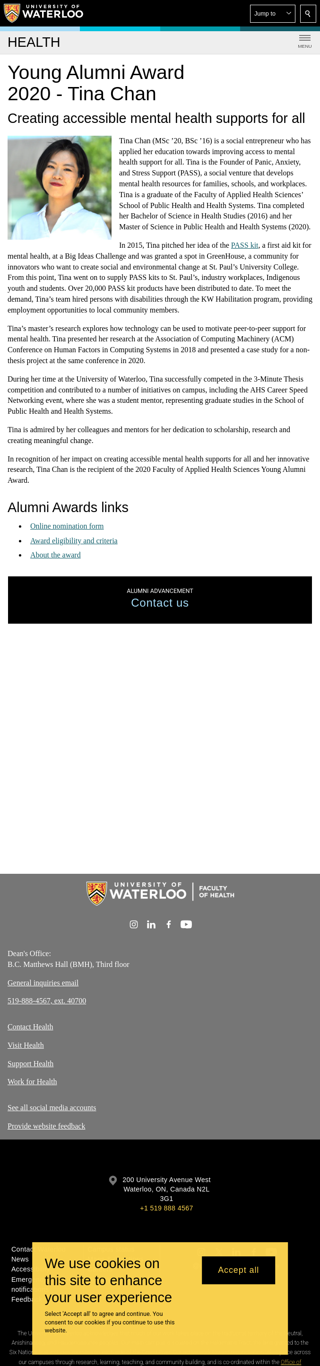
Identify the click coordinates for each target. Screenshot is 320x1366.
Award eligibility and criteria (74, 541)
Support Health (30, 1063)
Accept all (238, 1270)
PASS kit (245, 245)
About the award (55, 555)
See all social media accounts (52, 1108)
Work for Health (32, 1082)
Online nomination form (67, 526)
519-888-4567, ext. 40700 (47, 1001)
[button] (273, 13)
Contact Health (30, 1027)
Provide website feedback (46, 1126)
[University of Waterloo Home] (44, 13)
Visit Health (26, 1045)
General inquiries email (43, 982)
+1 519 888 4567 (166, 1208)
